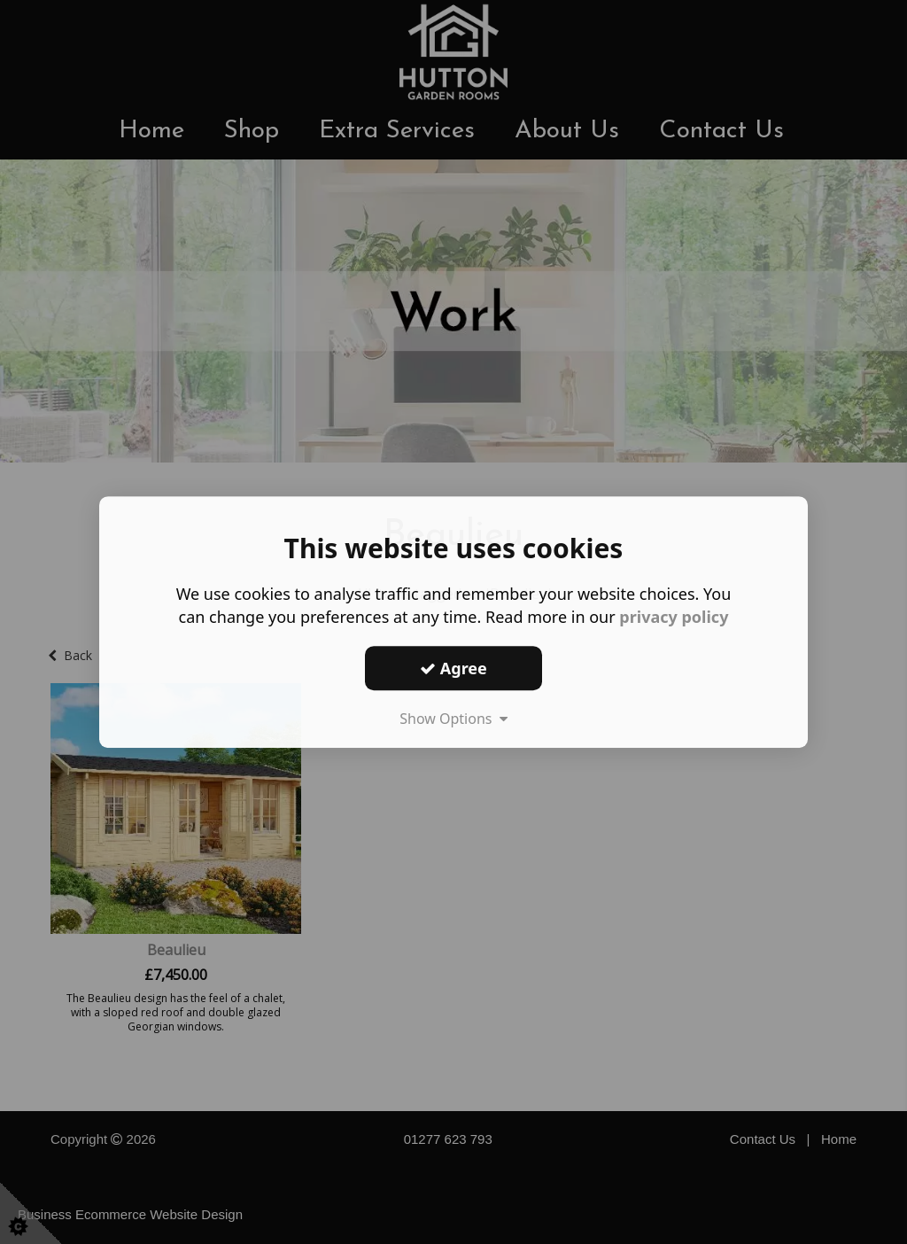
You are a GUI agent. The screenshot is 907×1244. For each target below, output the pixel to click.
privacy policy (673, 616)
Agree (453, 668)
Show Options (453, 718)
